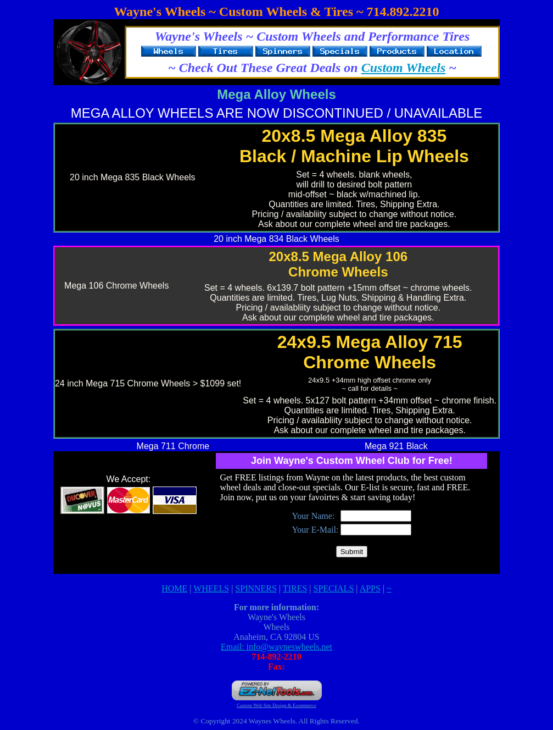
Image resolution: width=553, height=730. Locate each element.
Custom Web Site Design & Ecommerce (276, 705)
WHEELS (211, 588)
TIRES (295, 588)
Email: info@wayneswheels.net (276, 646)
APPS (370, 588)
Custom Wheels (403, 67)
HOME (174, 588)
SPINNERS (256, 588)
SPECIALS (334, 588)
